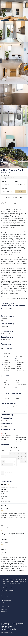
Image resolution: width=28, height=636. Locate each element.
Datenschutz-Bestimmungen (9, 628)
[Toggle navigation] (25, 2)
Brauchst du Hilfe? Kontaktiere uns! (14, 197)
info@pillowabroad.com (8, 588)
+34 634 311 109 (6, 585)
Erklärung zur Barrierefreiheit (9, 624)
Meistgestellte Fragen (6, 600)
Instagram (4, 611)
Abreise (16, 181)
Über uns (3, 598)
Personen (4, 188)
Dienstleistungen (5, 595)
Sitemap (14, 629)
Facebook (4, 609)
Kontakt (2, 602)
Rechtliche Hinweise (6, 626)
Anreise (4, 181)
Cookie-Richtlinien (6, 629)
